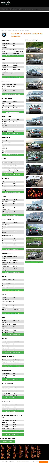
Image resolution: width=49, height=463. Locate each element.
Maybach (33, 452)
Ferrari (2, 449)
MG (26, 453)
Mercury (20, 453)
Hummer (2, 450)
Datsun (20, 448)
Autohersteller (4, 8)
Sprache (41, 8)
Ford (20, 449)
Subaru (38, 456)
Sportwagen (27, 8)
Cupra (32, 447)
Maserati (27, 452)
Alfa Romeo (15, 445)
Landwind (39, 451)
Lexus (2, 452)
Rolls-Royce (33, 455)
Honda (38, 449)
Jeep (38, 450)
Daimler (14, 448)
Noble (20, 454)
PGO (38, 454)
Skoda (14, 456)
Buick (32, 446)
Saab (2, 456)
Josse (2, 451)
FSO (26, 449)
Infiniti (14, 450)
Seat (8, 456)
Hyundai (8, 450)
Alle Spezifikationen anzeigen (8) (13, 154)
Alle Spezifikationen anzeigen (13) (12, 272)
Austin (2, 446)
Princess (21, 455)
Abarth (2, 445)
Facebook (4, 461)
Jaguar (32, 450)
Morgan (2, 454)
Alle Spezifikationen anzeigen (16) (12, 94)
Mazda (38, 452)
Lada (14, 451)
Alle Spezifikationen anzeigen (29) (12, 334)
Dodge (26, 448)
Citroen (20, 447)
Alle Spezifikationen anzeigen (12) (12, 192)
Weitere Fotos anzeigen (34, 261)
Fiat (8, 449)
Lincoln (8, 452)
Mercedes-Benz (16, 453)
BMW (20, 446)
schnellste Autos (34, 8)
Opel (26, 454)
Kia (7, 451)
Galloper (33, 449)
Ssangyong (33, 456)
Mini (32, 453)
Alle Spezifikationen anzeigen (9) (13, 55)
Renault (26, 455)
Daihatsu (9, 448)
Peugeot (32, 454)
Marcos (20, 452)
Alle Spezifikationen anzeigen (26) (12, 290)
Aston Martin (33, 445)
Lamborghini (21, 451)
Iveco (26, 450)
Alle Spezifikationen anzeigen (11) (12, 174)
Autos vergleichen (19, 8)
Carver (2, 447)
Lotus (14, 452)
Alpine (20, 445)
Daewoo (2, 448)
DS (38, 448)
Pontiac (8, 455)
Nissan (14, 454)
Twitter (8, 461)
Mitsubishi (39, 453)
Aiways (8, 445)
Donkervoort (33, 448)
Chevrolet (9, 447)
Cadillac (38, 446)
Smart (20, 456)
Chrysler (14, 447)
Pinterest (12, 461)
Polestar (2, 455)
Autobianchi (9, 446)
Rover (38, 455)
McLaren (2, 453)
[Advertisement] (24, 20)
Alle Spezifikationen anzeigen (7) (13, 77)
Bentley (14, 446)
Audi (38, 445)
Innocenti (21, 450)
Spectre (26, 456)
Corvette (27, 447)
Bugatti (26, 446)
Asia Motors (27, 445)
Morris (8, 454)
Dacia (38, 447)
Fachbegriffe (11, 8)
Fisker (14, 449)
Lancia (26, 451)
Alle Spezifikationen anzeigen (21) (12, 352)
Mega (8, 453)
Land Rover (33, 451)
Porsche (14, 455)
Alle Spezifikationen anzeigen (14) (12, 313)
